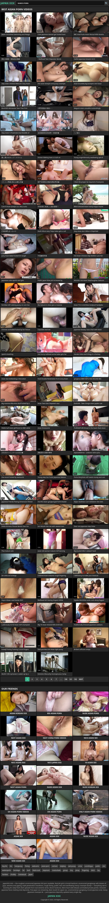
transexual (22, 874)
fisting (27, 866)
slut (104, 866)
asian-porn (45, 866)
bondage (16, 870)
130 (66, 679)
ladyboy (63, 866)
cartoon (55, 866)
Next (81, 679)
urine (80, 866)
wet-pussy (72, 866)
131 (70, 679)
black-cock (36, 870)
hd (23, 870)
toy (98, 870)
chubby (13, 874)
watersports (6, 870)
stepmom (46, 870)
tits (11, 866)
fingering (85, 870)
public (98, 866)
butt (28, 870)
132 (75, 679)
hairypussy (18, 866)
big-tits (4, 866)
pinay (77, 870)
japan (31, 874)
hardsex (5, 874)
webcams (35, 866)
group (65, 870)
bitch (93, 870)
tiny (71, 870)
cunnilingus (89, 866)
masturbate (56, 870)
